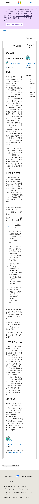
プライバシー (22, 489)
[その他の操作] (35, 30)
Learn (4, 31)
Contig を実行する (15, 453)
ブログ (6, 489)
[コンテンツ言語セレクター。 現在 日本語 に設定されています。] (8, 476)
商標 (13, 498)
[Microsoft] (19, 2)
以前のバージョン (20, 486)
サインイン (33, 3)
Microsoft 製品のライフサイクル (18, 17)
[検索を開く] (27, 3)
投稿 (14, 489)
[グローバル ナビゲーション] (2, 3)
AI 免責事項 (8, 486)
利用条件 (7, 498)
